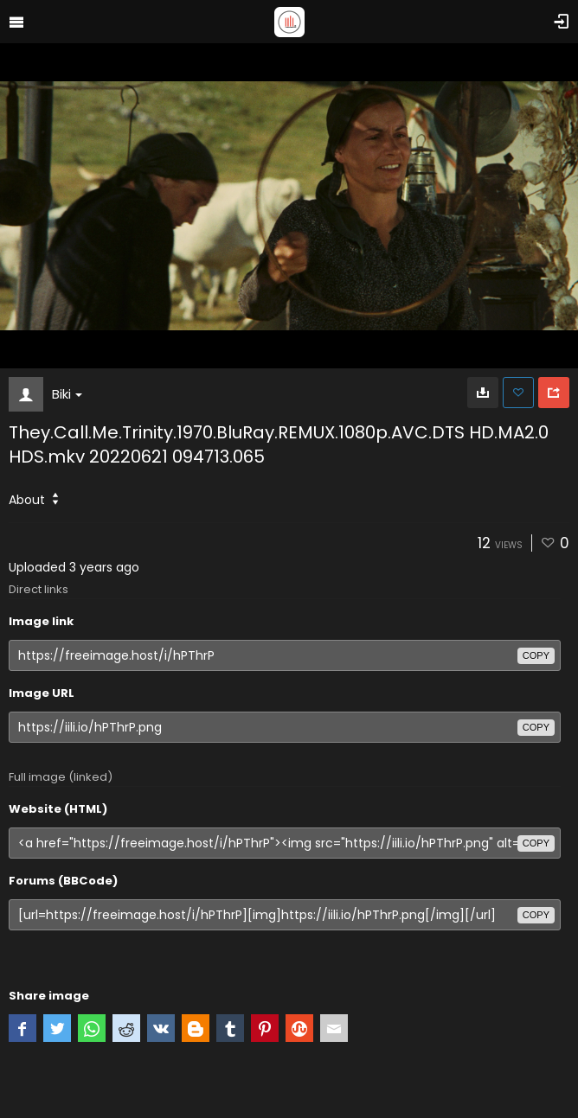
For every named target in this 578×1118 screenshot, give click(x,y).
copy (536, 655)
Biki (67, 394)
